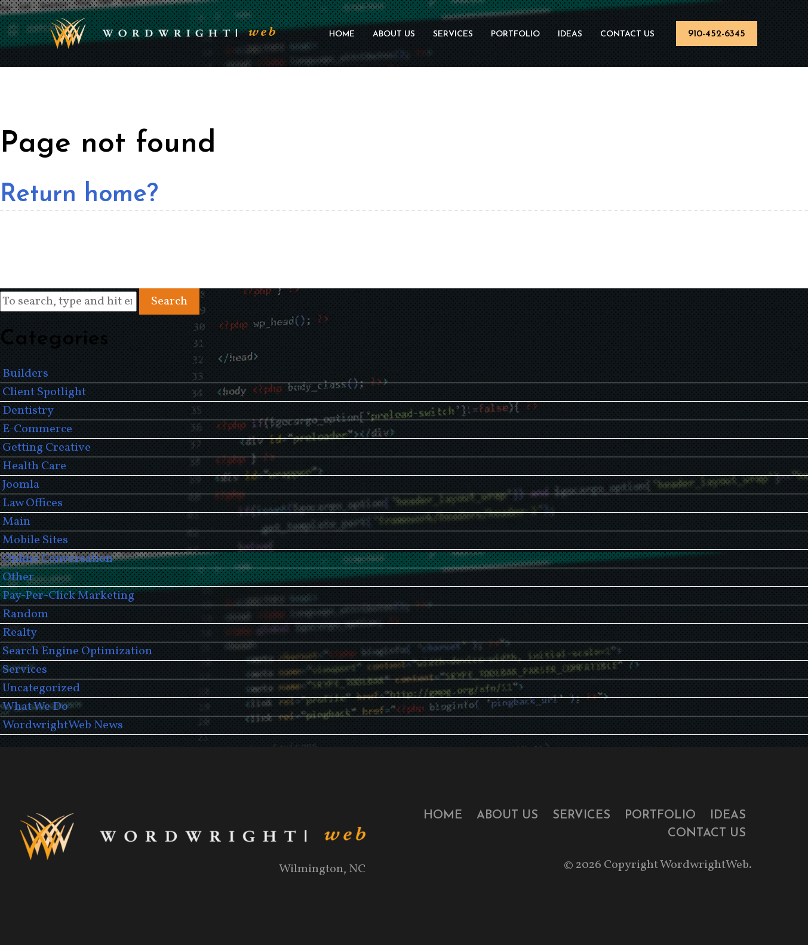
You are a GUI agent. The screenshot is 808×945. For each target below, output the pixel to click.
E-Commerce (37, 429)
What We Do (35, 706)
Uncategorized (41, 688)
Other (18, 577)
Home (342, 34)
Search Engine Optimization (77, 651)
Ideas (570, 34)
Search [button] (169, 301)
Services (453, 34)
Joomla (20, 484)
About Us (394, 34)
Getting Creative (46, 447)
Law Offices (32, 503)
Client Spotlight (44, 392)
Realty (19, 632)
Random (25, 614)
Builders (25, 373)
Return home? (79, 195)
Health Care (34, 466)
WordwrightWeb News (62, 725)
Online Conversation (57, 558)
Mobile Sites (35, 540)
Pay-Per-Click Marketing (68, 595)
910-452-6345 (716, 34)
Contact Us (627, 34)
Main (16, 521)
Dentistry (28, 410)
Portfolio (515, 34)
